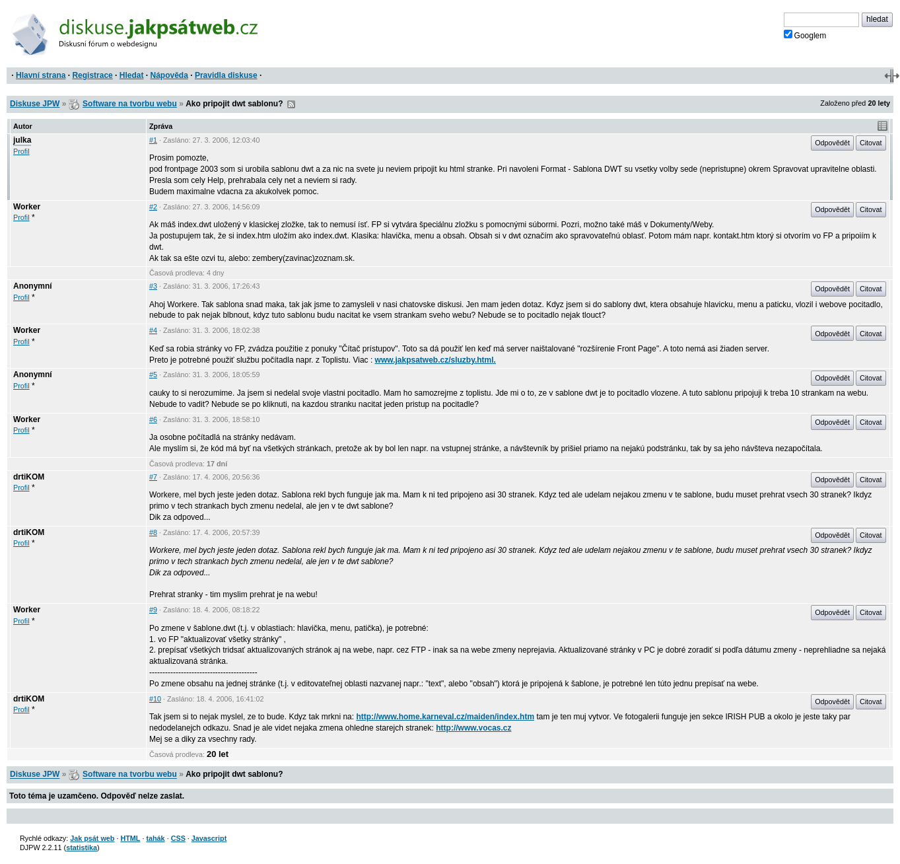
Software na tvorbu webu (130, 103)
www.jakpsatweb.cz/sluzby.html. (435, 360)
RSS (291, 104)
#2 (153, 207)
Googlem (805, 35)
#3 (153, 286)
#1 (153, 140)
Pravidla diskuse (226, 75)
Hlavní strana (40, 75)
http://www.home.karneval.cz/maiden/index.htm (445, 716)
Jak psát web (92, 838)
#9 (153, 610)
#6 (153, 419)
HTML (130, 838)
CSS (178, 838)
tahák (155, 838)
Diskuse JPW (34, 103)
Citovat (871, 143)
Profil (21, 151)
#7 (153, 477)
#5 (153, 374)
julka (22, 140)
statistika (81, 847)
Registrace (92, 75)
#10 (155, 699)
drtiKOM (28, 477)
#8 (153, 532)
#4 (153, 330)
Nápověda (169, 75)
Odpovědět (832, 143)
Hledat (132, 75)
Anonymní (32, 286)
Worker (26, 206)
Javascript (208, 838)
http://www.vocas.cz (473, 728)
